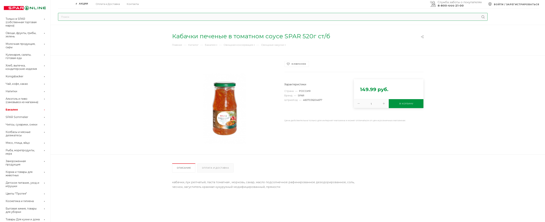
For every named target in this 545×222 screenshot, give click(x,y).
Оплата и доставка (215, 168)
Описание (184, 168)
